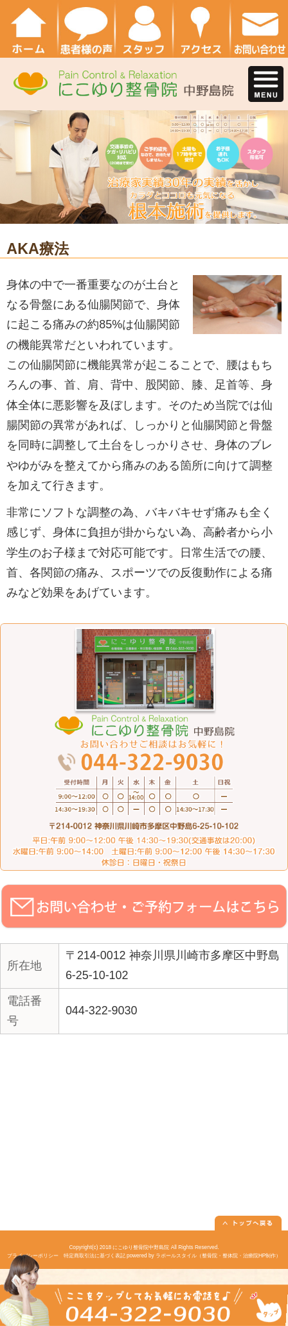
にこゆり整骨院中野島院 (141, 1247)
